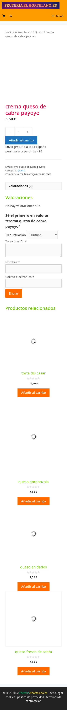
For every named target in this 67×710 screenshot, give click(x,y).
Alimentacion (23, 32)
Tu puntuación (15, 234)
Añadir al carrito (21, 140)
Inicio (9, 32)
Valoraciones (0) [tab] (21, 185)
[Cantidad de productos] (18, 131)
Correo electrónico (19, 276)
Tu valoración (16, 241)
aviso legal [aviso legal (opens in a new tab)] (56, 692)
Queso (39, 32)
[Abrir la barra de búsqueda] (11, 16)
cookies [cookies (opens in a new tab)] (10, 696)
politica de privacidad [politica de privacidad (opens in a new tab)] (30, 696)
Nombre (12, 262)
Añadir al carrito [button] (33, 392)
